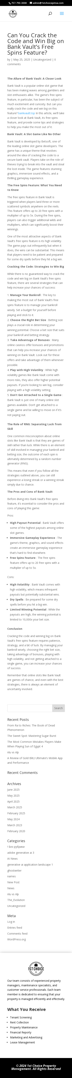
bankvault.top (26, 113)
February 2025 (16, 813)
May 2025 (13, 795)
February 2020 (16, 831)
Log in (11, 921)
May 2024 (13, 819)
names (11, 876)
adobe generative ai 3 (20, 852)
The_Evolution (16, 900)
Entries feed (14, 927)
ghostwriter (14, 870)
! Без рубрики (16, 846)
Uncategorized (42, 59)
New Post (13, 882)
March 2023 (14, 825)
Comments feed (17, 933)
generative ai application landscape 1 (30, 864)
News (10, 888)
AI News (12, 858)
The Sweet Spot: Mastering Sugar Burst (31, 736)
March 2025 (14, 807)
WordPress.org (16, 939)
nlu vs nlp (13, 752)
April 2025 (13, 801)
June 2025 (13, 789)
